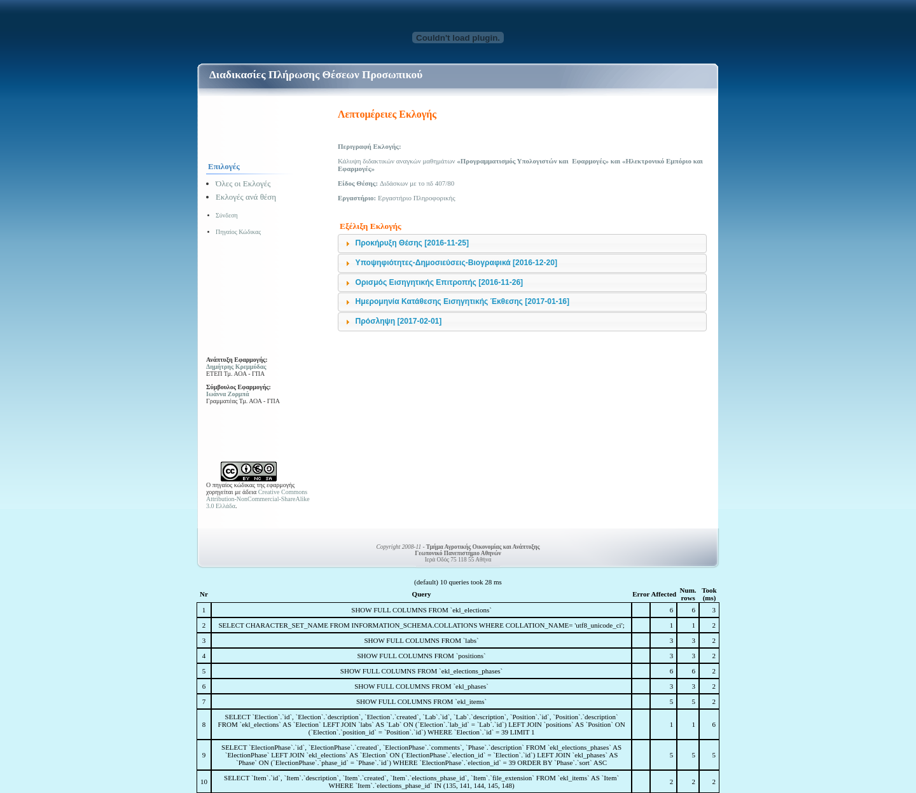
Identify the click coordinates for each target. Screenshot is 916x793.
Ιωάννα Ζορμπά (227, 393)
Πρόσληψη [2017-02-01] (399, 321)
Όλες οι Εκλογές (243, 183)
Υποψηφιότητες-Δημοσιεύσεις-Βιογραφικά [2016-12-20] (456, 262)
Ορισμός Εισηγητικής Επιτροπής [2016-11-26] (440, 282)
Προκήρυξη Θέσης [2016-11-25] (412, 242)
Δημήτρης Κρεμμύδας (236, 366)
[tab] (522, 243)
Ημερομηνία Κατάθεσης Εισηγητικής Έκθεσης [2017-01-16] (463, 301)
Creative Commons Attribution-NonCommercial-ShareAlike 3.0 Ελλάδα (258, 498)
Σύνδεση (227, 215)
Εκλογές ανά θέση (246, 197)
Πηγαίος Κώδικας (238, 231)
